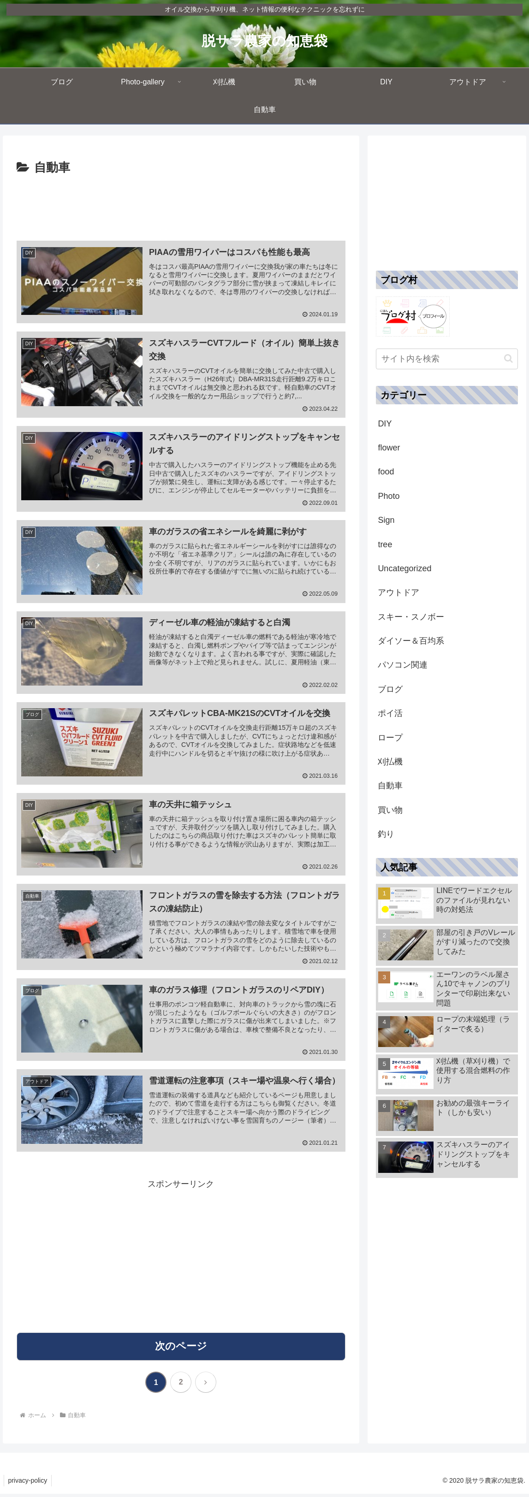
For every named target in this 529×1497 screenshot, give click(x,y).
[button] (508, 358)
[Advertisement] (181, 206)
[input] (447, 359)
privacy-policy (28, 1483)
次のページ (181, 1349)
